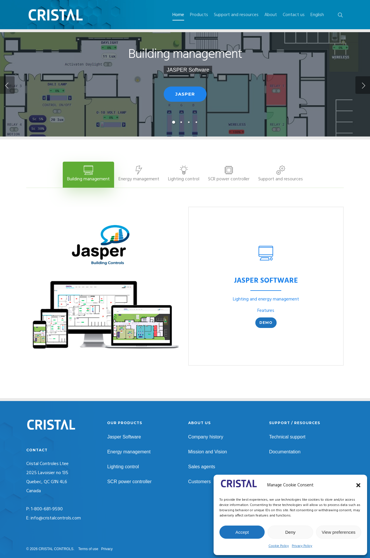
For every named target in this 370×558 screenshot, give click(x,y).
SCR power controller (129, 481)
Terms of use (88, 549)
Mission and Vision (207, 451)
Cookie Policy (278, 546)
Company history (205, 436)
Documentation (285, 451)
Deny (290, 532)
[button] (358, 485)
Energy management (129, 451)
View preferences (339, 532)
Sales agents (201, 466)
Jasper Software (124, 436)
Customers (199, 481)
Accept (242, 532)
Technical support (287, 436)
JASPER (185, 107)
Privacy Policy (302, 546)
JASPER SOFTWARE (266, 281)
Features (265, 311)
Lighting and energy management (266, 299)
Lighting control (123, 466)
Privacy (107, 549)
